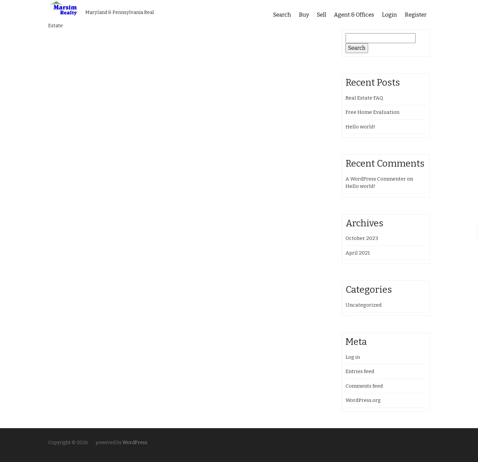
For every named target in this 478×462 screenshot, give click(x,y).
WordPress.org (363, 400)
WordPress (134, 442)
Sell (321, 14)
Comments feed (364, 386)
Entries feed (360, 371)
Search (282, 14)
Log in (353, 357)
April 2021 (358, 253)
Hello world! (360, 127)
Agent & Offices (354, 14)
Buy (304, 14)
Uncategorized (364, 305)
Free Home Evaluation (372, 112)
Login (389, 14)
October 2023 (362, 238)
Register (416, 14)
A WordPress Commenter (376, 179)
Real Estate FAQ (364, 98)
